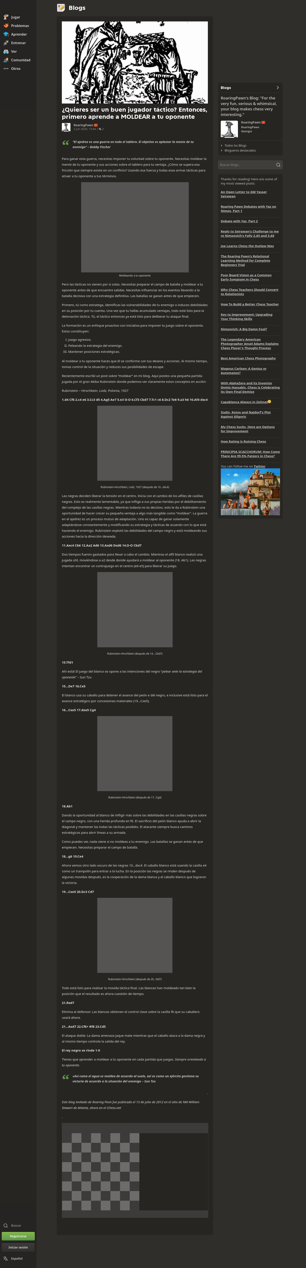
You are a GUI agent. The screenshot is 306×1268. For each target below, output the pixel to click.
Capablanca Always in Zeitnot (244, 402)
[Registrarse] (18, 1236)
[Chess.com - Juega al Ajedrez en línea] (18, 7)
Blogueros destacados (240, 150)
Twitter (259, 466)
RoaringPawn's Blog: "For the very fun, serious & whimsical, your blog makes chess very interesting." (249, 106)
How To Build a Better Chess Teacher (250, 304)
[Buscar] (250, 165)
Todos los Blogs (236, 145)
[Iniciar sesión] (18, 1247)
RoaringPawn (83, 125)
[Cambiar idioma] (18, 1258)
